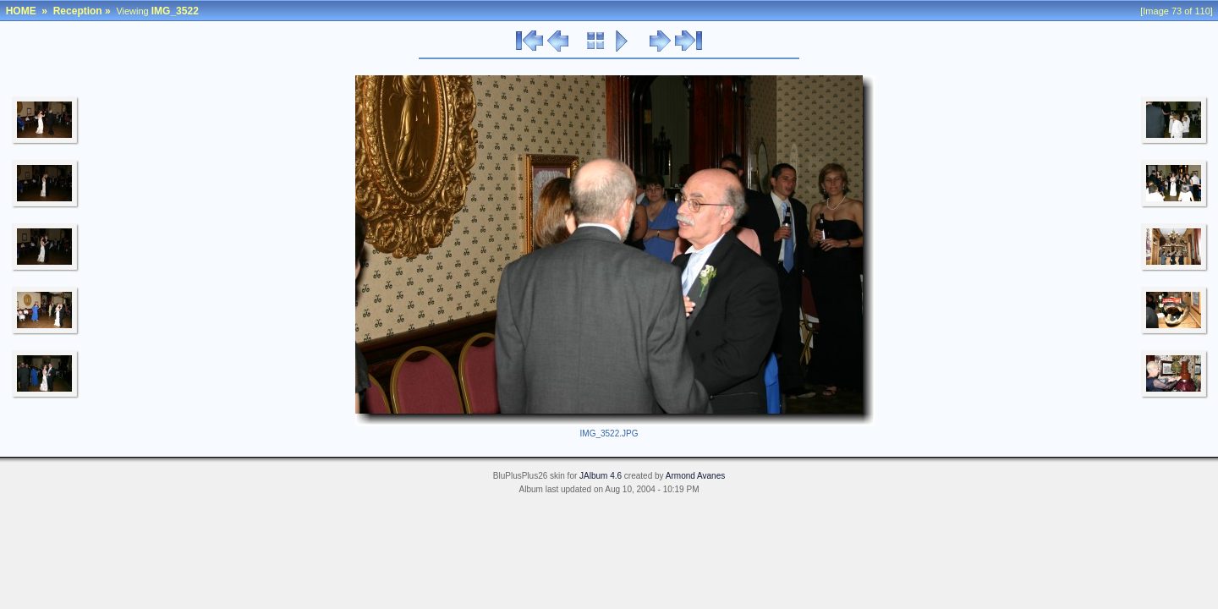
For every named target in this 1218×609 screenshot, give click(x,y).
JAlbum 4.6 (600, 475)
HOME (21, 11)
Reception (77, 11)
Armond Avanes (695, 475)
